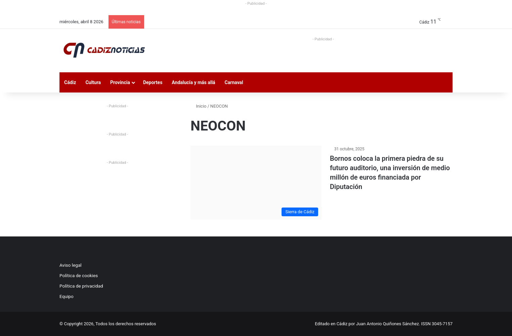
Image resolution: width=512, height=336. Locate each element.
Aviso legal (70, 265)
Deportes (152, 82)
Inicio (198, 106)
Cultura (93, 82)
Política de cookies (78, 275)
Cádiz (70, 82)
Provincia (120, 82)
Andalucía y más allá (193, 82)
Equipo (66, 296)
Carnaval (234, 82)
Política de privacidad (81, 286)
